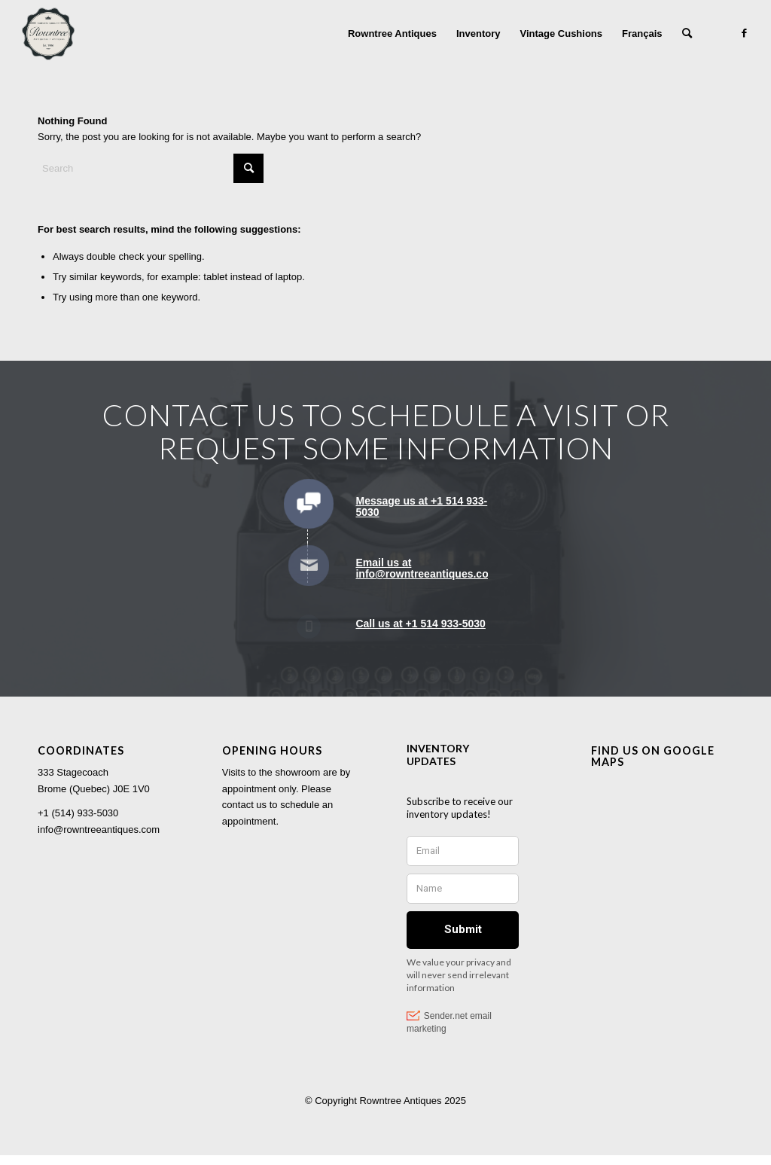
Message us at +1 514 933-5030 (421, 506)
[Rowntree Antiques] (48, 34)
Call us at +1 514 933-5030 (420, 624)
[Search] (687, 34)
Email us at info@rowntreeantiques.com (426, 568)
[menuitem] (392, 34)
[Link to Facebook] (744, 33)
